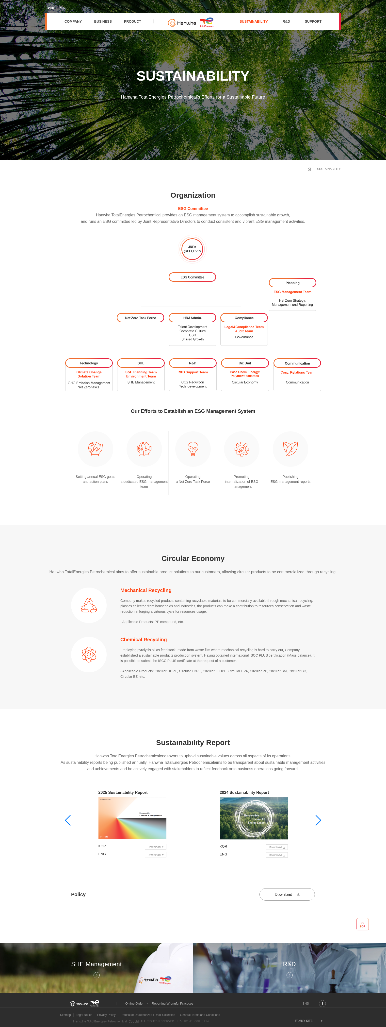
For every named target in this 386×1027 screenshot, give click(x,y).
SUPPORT (313, 21)
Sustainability (329, 169)
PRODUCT (132, 21)
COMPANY (73, 21)
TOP (362, 924)
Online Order (134, 1003)
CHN (62, 8)
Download (154, 847)
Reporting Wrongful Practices (172, 1003)
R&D (286, 21)
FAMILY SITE (304, 1021)
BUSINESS (103, 21)
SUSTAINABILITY (254, 21)
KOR (51, 8)
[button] (68, 820)
